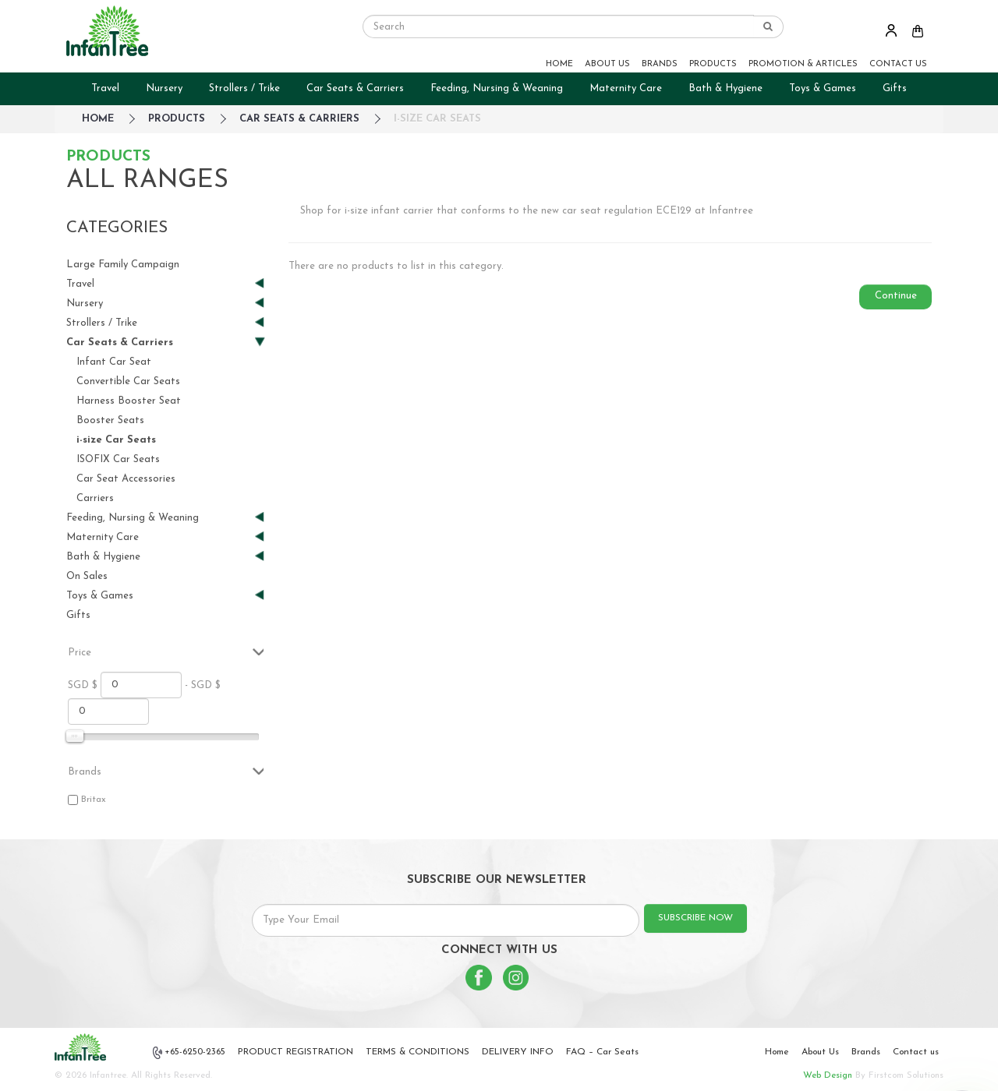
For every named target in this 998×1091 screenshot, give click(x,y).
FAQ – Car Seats (602, 1052)
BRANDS (660, 64)
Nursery (164, 88)
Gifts (895, 88)
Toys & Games (822, 88)
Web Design (827, 1075)
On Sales (87, 576)
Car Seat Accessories (125, 479)
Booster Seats (110, 420)
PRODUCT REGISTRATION (295, 1052)
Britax (93, 799)
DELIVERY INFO (518, 1052)
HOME (559, 64)
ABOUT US (607, 64)
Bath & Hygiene (725, 88)
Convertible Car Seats (128, 381)
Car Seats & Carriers (355, 88)
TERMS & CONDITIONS (417, 1052)
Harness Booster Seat (128, 401)
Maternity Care (625, 88)
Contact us (916, 1052)
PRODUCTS (713, 64)
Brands (865, 1052)
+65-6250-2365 (189, 1053)
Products (176, 119)
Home (777, 1052)
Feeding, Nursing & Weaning (496, 88)
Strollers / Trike (244, 88)
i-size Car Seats (437, 119)
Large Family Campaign (122, 265)
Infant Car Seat (113, 362)
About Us (820, 1052)
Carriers (95, 498)
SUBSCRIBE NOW (695, 918)
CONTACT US (898, 64)
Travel (105, 88)
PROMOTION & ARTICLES (803, 64)
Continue (896, 296)
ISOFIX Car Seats (118, 459)
